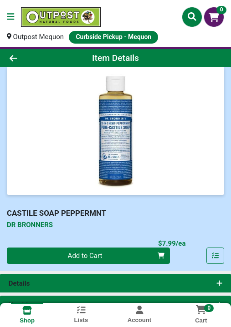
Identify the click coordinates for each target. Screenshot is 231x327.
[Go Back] (34, 58)
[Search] (192, 16)
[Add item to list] (215, 256)
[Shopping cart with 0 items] (214, 17)
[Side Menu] (10, 17)
